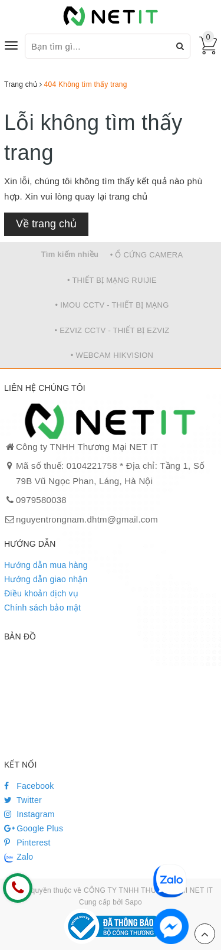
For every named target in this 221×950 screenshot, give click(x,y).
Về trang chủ (46, 224)
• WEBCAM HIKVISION (112, 355)
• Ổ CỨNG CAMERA (146, 254)
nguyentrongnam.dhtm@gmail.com (87, 519)
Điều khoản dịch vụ (41, 593)
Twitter (23, 800)
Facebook (29, 786)
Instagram (29, 814)
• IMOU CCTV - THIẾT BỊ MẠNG (112, 305)
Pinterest (27, 842)
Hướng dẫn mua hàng (46, 565)
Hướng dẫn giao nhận (46, 579)
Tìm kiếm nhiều (70, 254)
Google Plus (33, 828)
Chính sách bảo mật (42, 607)
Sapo (133, 902)
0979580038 (41, 500)
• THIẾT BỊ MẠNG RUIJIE (112, 280)
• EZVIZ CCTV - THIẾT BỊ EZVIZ (112, 330)
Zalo (18, 857)
